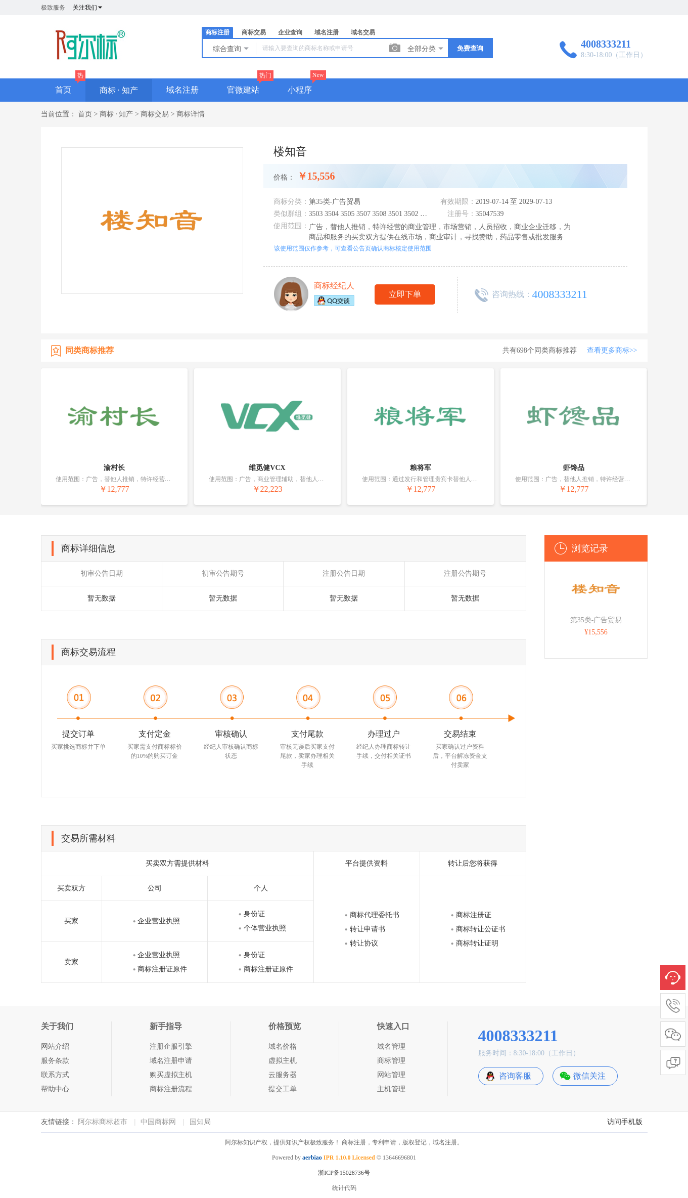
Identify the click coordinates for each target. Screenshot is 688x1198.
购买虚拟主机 (171, 1075)
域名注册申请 (171, 1060)
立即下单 (405, 294)
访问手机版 (625, 1122)
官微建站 (243, 89)
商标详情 (190, 114)
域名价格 (282, 1046)
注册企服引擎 (171, 1046)
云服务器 (282, 1075)
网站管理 (391, 1075)
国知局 (200, 1122)
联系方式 (55, 1075)
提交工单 (282, 1089)
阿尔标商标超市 (102, 1122)
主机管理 (391, 1089)
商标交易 (254, 32)
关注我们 (88, 7)
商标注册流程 (171, 1089)
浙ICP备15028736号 (344, 1172)
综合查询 (231, 48)
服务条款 (55, 1060)
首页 (63, 89)
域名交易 (363, 32)
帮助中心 (55, 1089)
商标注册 (217, 32)
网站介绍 (55, 1046)
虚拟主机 (282, 1060)
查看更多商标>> (612, 350)
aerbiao (312, 1157)
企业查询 (290, 32)
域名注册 (326, 32)
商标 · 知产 (119, 90)
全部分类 (426, 48)
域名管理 (391, 1046)
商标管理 (391, 1060)
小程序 (300, 89)
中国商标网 (158, 1122)
